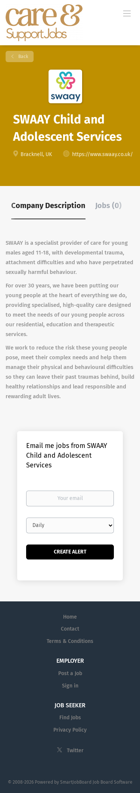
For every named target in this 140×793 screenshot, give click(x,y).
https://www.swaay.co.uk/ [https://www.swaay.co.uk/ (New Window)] (102, 154)
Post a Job (70, 673)
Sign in (70, 686)
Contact (70, 629)
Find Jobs (70, 717)
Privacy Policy (70, 730)
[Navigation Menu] (127, 13)
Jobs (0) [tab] (108, 205)
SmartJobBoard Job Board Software (96, 782)
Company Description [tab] (48, 205)
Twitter (75, 750)
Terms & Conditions (70, 641)
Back (22, 56)
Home (70, 617)
